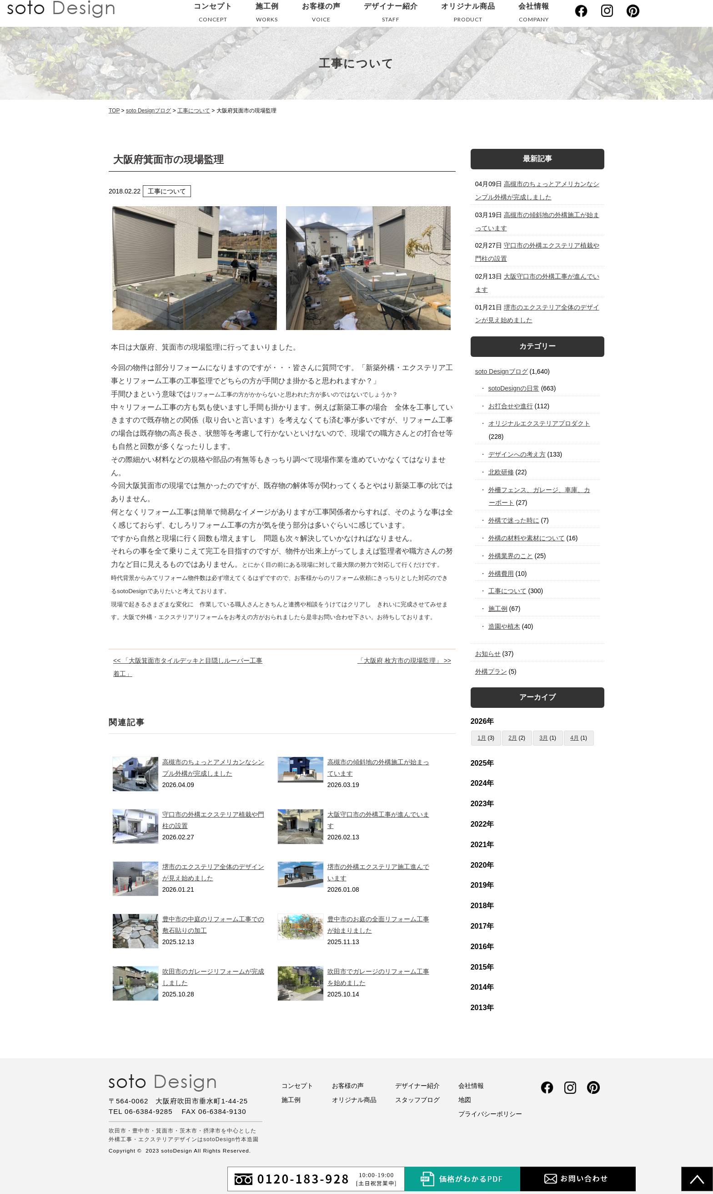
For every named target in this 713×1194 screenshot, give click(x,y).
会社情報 (533, 14)
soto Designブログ (501, 371)
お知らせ (488, 653)
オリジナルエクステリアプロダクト (539, 423)
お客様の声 (321, 14)
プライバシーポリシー (490, 1114)
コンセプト (213, 14)
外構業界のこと (511, 555)
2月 (512, 738)
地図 (464, 1099)
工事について (508, 590)
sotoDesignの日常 (514, 388)
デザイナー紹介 (391, 14)
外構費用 (501, 573)
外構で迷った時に (514, 520)
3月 (543, 738)
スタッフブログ (417, 1099)
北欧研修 (501, 472)
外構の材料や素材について (527, 538)
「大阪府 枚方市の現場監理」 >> (404, 660)
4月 (574, 738)
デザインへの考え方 (517, 454)
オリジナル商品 (468, 14)
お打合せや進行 (511, 406)
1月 (481, 738)
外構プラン (491, 671)
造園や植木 (504, 626)
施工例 (267, 14)
